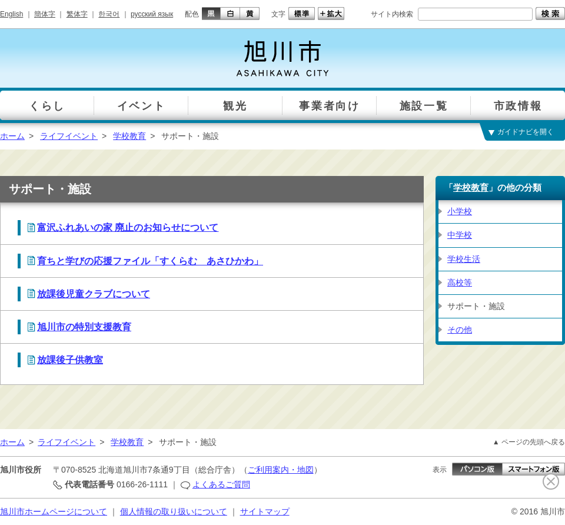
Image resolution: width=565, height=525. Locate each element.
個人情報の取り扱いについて (173, 511)
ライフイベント (69, 136)
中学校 (459, 235)
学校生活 (463, 259)
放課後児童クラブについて (93, 294)
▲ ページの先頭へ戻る (529, 442)
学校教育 (129, 136)
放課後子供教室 (70, 360)
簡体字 (44, 14)
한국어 (108, 14)
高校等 (459, 282)
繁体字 (77, 14)
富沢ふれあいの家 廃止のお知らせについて (127, 227)
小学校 (459, 211)
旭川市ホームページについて (53, 511)
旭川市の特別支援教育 (84, 327)
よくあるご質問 (221, 484)
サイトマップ (265, 511)
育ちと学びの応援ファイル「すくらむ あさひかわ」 (150, 261)
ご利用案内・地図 (281, 469)
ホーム (12, 136)
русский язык (152, 14)
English (11, 14)
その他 (459, 329)
